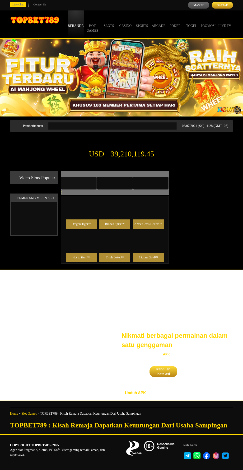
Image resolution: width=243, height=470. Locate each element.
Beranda (76, 21)
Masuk (198, 5)
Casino (125, 21)
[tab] (79, 183)
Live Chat (18, 4)
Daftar (222, 5)
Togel (191, 21)
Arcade (158, 21)
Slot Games (29, 413)
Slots (109, 21)
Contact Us (39, 4)
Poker (175, 21)
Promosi (208, 21)
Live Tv (224, 21)
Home (14, 413)
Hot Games (92, 23)
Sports (142, 21)
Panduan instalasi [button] (163, 371)
